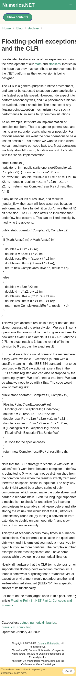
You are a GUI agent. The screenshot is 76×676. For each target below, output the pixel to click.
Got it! (68, 671)
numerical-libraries (43, 622)
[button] (71, 5)
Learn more (20, 673)
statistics (54, 64)
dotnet (24, 622)
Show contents (17, 17)
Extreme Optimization (49, 643)
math (38, 64)
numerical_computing (16, 627)
